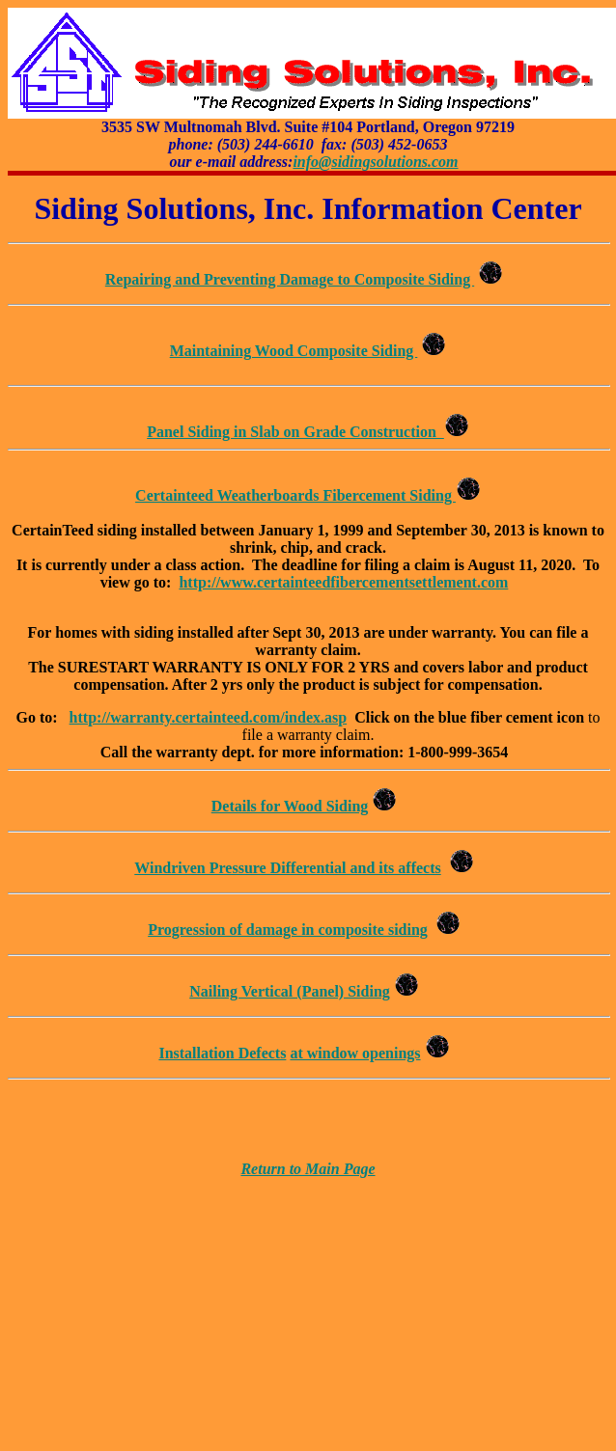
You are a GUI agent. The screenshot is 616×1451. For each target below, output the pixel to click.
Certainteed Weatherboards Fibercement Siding (295, 495)
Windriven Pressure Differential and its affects (287, 868)
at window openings (355, 1053)
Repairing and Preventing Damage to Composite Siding (289, 279)
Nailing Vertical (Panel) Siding (289, 991)
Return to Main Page (307, 1169)
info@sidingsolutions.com (375, 161)
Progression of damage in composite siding (288, 929)
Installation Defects (222, 1053)
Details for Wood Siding (290, 806)
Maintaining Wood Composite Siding (294, 350)
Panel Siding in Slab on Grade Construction (295, 432)
